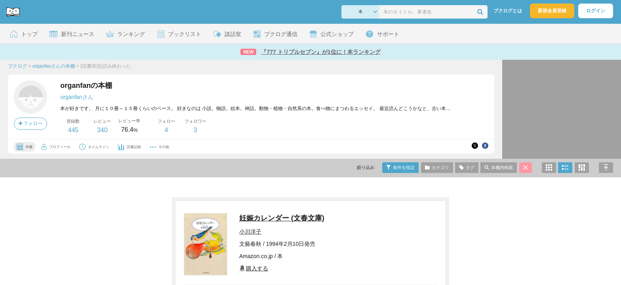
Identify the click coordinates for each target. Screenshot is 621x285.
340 (102, 130)
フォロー (30, 123)
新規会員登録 (552, 10)
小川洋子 (250, 231)
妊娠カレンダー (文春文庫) (281, 218)
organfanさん (76, 97)
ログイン (595, 10)
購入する (253, 268)
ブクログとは (507, 10)
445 (73, 130)
